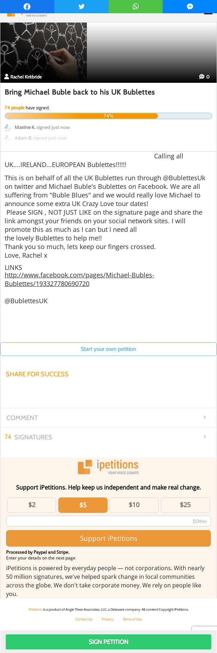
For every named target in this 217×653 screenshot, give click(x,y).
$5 (83, 505)
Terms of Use (132, 619)
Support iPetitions (108, 538)
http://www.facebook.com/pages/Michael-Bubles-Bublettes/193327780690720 (79, 279)
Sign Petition (108, 641)
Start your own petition (108, 348)
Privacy (107, 619)
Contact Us (83, 619)
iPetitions (36, 609)
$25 (185, 504)
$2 (31, 504)
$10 (134, 504)
